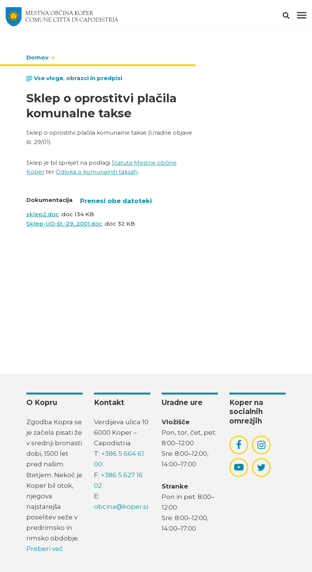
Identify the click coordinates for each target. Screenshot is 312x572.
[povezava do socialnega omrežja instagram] (261, 445)
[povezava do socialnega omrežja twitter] (261, 467)
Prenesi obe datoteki (116, 201)
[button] (292, 17)
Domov (37, 57)
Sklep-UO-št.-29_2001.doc (64, 223)
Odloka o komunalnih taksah (97, 171)
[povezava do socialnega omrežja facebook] (238, 445)
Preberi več (44, 548)
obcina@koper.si (121, 506)
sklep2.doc (42, 214)
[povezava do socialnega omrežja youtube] (239, 467)
